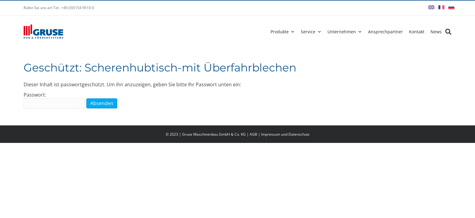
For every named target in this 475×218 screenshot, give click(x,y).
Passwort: (54, 100)
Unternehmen (341, 32)
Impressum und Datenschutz (285, 134)
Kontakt (416, 32)
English (431, 7)
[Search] (446, 32)
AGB (253, 134)
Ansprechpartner (385, 32)
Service (308, 32)
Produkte (280, 32)
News (436, 32)
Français (441, 7)
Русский (451, 7)
